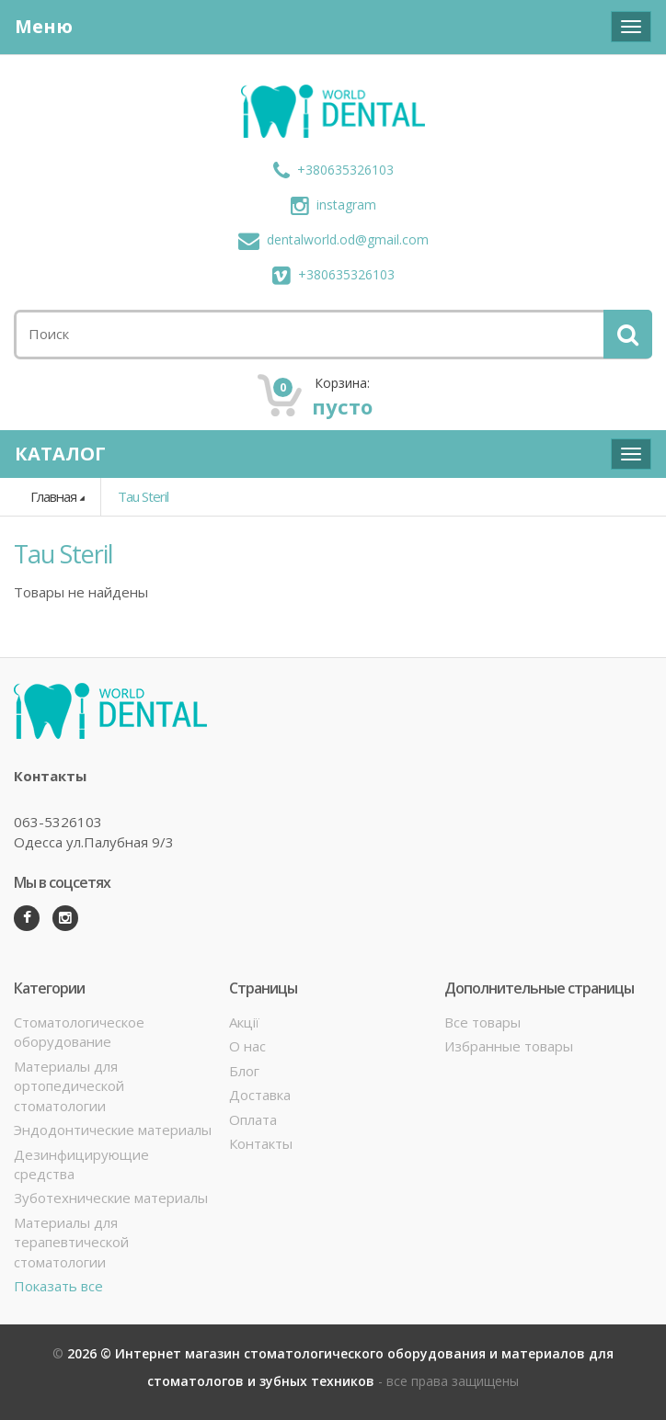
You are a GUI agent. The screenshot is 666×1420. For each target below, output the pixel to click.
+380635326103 (333, 169)
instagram (333, 204)
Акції (244, 1022)
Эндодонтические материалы (113, 1129)
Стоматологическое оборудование (79, 1032)
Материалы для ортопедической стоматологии (69, 1086)
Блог (244, 1071)
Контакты (261, 1143)
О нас (247, 1046)
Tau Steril (143, 496)
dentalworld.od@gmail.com (333, 239)
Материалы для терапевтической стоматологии (71, 1242)
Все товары (482, 1022)
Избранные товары (508, 1046)
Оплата (253, 1119)
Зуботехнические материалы (111, 1197)
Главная (53, 496)
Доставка (260, 1094)
